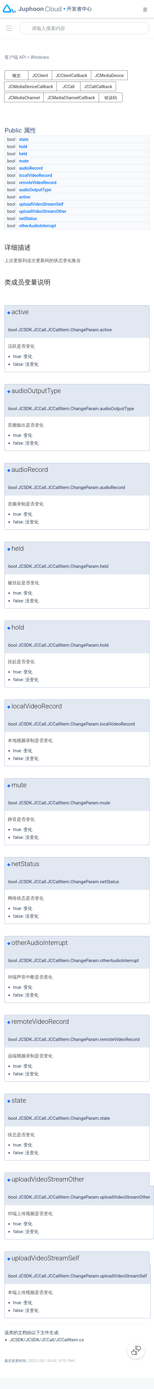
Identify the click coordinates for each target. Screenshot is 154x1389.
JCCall (68, 86)
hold (23, 146)
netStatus (28, 218)
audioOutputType (35, 189)
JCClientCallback (71, 75)
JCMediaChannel (24, 97)
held (23, 153)
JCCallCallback (98, 86)
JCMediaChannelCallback (71, 97)
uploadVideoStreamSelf (41, 204)
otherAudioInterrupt (37, 225)
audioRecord (31, 168)
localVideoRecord (35, 175)
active (24, 197)
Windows (39, 57)
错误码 (110, 97)
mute (24, 161)
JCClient (40, 75)
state (24, 139)
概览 (16, 75)
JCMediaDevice (109, 75)
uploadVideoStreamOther (42, 211)
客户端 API (17, 57)
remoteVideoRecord (38, 182)
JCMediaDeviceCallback (30, 86)
